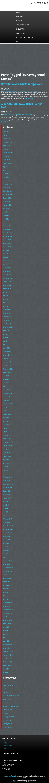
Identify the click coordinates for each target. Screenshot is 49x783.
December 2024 (8, 191)
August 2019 (7, 414)
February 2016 (7, 561)
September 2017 (8, 494)
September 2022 (8, 285)
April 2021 (6, 344)
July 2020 (6, 376)
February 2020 (7, 393)
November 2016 (8, 529)
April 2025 (6, 177)
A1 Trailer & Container (24, 37)
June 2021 (6, 338)
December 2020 (8, 358)
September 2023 (8, 243)
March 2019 (6, 432)
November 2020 (8, 362)
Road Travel (6, 699)
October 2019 (7, 407)
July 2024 (6, 208)
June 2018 (6, 463)
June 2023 (6, 254)
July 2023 (6, 250)
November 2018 (8, 446)
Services (19, 21)
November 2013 (8, 655)
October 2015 (7, 575)
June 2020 (6, 379)
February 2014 (7, 644)
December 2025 (8, 149)
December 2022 (8, 275)
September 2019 (8, 411)
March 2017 (6, 515)
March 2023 (6, 264)
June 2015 (6, 589)
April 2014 (6, 638)
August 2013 (7, 665)
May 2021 (6, 341)
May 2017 (6, 508)
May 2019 (6, 425)
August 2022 (7, 289)
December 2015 (8, 568)
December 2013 (8, 651)
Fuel (4, 689)
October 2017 (7, 491)
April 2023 (6, 261)
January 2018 (7, 481)
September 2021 (8, 327)
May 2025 (6, 174)
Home (18, 13)
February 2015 (7, 603)
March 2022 (6, 306)
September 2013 (8, 662)
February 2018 (7, 477)
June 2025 (6, 170)
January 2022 (7, 313)
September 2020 (8, 369)
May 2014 (6, 634)
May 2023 (6, 257)
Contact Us (20, 33)
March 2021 (6, 348)
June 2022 (6, 296)
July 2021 (6, 334)
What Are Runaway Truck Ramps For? (21, 105)
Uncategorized (7, 724)
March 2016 (6, 557)
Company (19, 17)
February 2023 (7, 268)
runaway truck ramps (24, 91)
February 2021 (7, 352)
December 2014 (8, 610)
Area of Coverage (22, 25)
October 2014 (7, 617)
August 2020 (7, 372)
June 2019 (6, 421)
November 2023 (8, 236)
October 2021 (7, 324)
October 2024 (7, 198)
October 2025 (7, 156)
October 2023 (7, 240)
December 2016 (8, 526)
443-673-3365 (39, 3)
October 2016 (7, 533)
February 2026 (7, 142)
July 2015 (6, 585)
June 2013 (6, 672)
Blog (18, 41)
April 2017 (6, 512)
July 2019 (6, 418)
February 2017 (7, 519)
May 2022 (6, 299)
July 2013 (6, 669)
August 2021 (7, 331)
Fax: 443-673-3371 (6, 769)
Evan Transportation (9, 682)
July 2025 (6, 167)
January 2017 (7, 522)
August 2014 (7, 624)
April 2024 (6, 219)
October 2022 (7, 282)
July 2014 (6, 627)
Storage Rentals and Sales (11, 706)
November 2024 (8, 194)
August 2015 (7, 582)
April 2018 (6, 470)
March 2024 (6, 222)
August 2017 (7, 498)
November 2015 (8, 571)
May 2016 (6, 550)
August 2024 (7, 205)
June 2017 (6, 505)
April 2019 (6, 428)
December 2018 (8, 442)
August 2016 (7, 540)
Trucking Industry (8, 717)
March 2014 (6, 641)
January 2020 (7, 397)
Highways (8, 89)
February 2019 (7, 435)
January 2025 (7, 188)
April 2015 (6, 596)
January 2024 (7, 229)
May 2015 (6, 592)
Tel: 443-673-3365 (6, 768)
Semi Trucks (6, 703)
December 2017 (8, 484)
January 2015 (7, 606)
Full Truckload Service (12, 776)
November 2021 (8, 320)
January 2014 (7, 648)
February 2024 (7, 226)
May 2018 (6, 467)
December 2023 (8, 233)
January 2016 (7, 564)
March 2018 (6, 474)
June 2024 (6, 212)
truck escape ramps (34, 91)
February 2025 (7, 184)
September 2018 (8, 453)
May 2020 (6, 383)
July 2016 (6, 543)
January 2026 (7, 146)
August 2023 (7, 247)
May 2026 (6, 132)
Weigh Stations (7, 727)
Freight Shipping (8, 685)
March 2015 (6, 599)
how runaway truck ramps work (10, 91)
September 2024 (8, 202)
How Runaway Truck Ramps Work (22, 84)
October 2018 (7, 449)
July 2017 (6, 502)
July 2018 (6, 460)
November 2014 (8, 613)
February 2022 (7, 310)
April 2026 (6, 135)
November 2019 (8, 404)
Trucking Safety (7, 720)
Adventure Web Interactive (33, 781)
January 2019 (7, 439)
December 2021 (8, 317)
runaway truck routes (19, 114)
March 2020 (6, 390)
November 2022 (8, 278)
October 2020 (7, 365)
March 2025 (6, 181)
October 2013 (7, 658)
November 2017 (8, 488)
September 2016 (8, 536)
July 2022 (6, 292)
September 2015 (8, 578)
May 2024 (6, 215)
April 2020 (6, 386)
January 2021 (7, 355)
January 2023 (7, 271)
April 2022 (6, 303)
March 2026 (6, 139)
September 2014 (8, 620)
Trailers (5, 713)
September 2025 (8, 160)
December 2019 (8, 400)
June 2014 (6, 631)
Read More (29, 99)
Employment (20, 29)
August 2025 (7, 163)
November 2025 (8, 153)
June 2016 (6, 547)
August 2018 (7, 456)
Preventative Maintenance (11, 696)
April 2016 (6, 554)
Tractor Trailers (7, 710)
